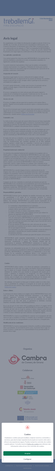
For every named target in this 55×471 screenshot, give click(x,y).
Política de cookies (33, 444)
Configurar (27, 459)
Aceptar (27, 453)
